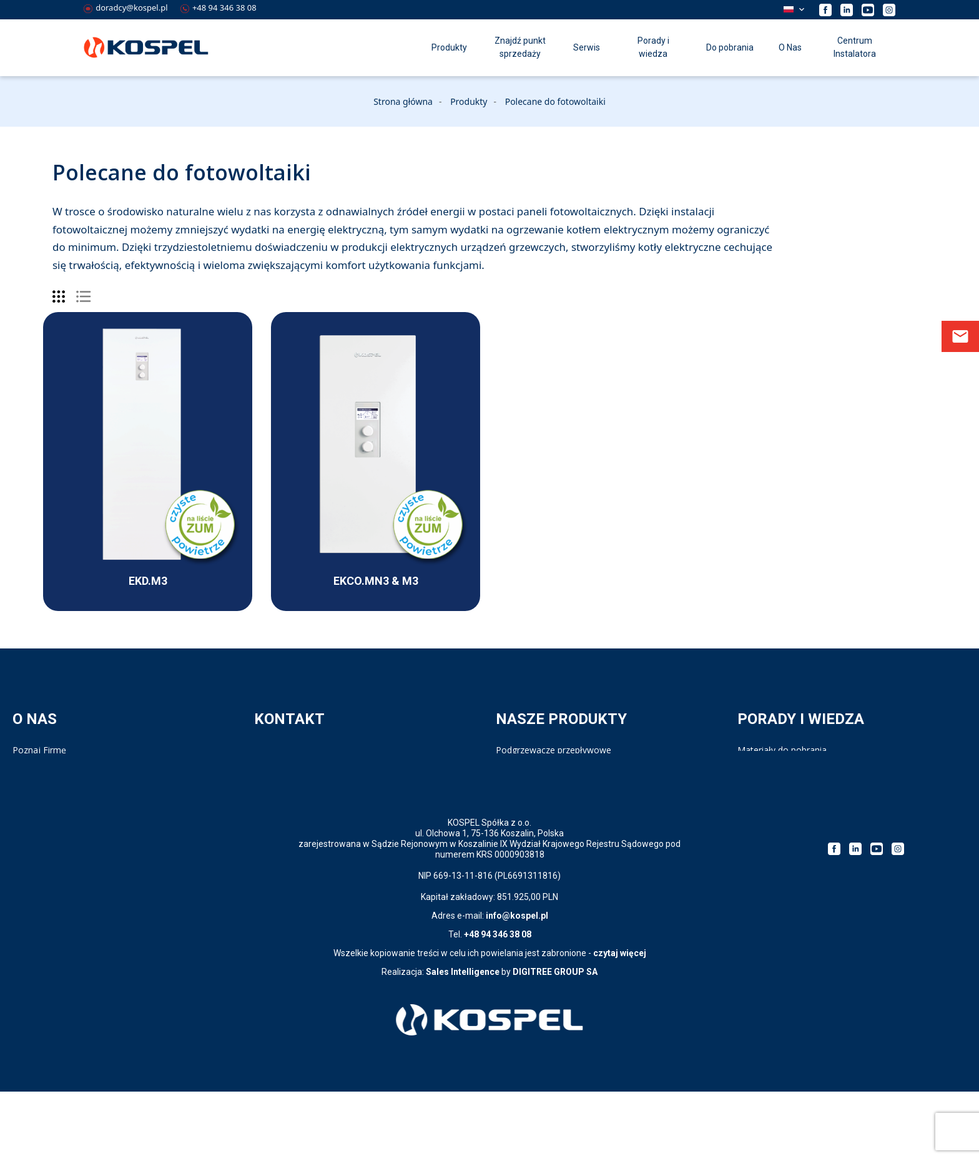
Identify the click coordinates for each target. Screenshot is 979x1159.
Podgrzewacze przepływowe (553, 750)
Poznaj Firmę (39, 750)
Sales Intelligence (462, 1039)
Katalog (753, 763)
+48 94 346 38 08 (218, 7)
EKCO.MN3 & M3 (375, 580)
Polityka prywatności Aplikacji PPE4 (83, 801)
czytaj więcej (619, 1020)
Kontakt (270, 750)
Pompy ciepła (523, 801)
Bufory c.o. (517, 814)
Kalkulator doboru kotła (785, 775)
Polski (789, 9)
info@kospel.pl (517, 983)
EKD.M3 (148, 580)
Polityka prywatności (54, 789)
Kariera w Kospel (46, 763)
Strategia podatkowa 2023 (790, 789)
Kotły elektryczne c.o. (538, 789)
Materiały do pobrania (782, 750)
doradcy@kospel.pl (126, 7)
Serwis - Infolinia (287, 763)
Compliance (36, 775)
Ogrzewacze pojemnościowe (554, 763)
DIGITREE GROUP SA (555, 1039)
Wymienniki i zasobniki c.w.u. (553, 775)
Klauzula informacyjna (57, 814)
